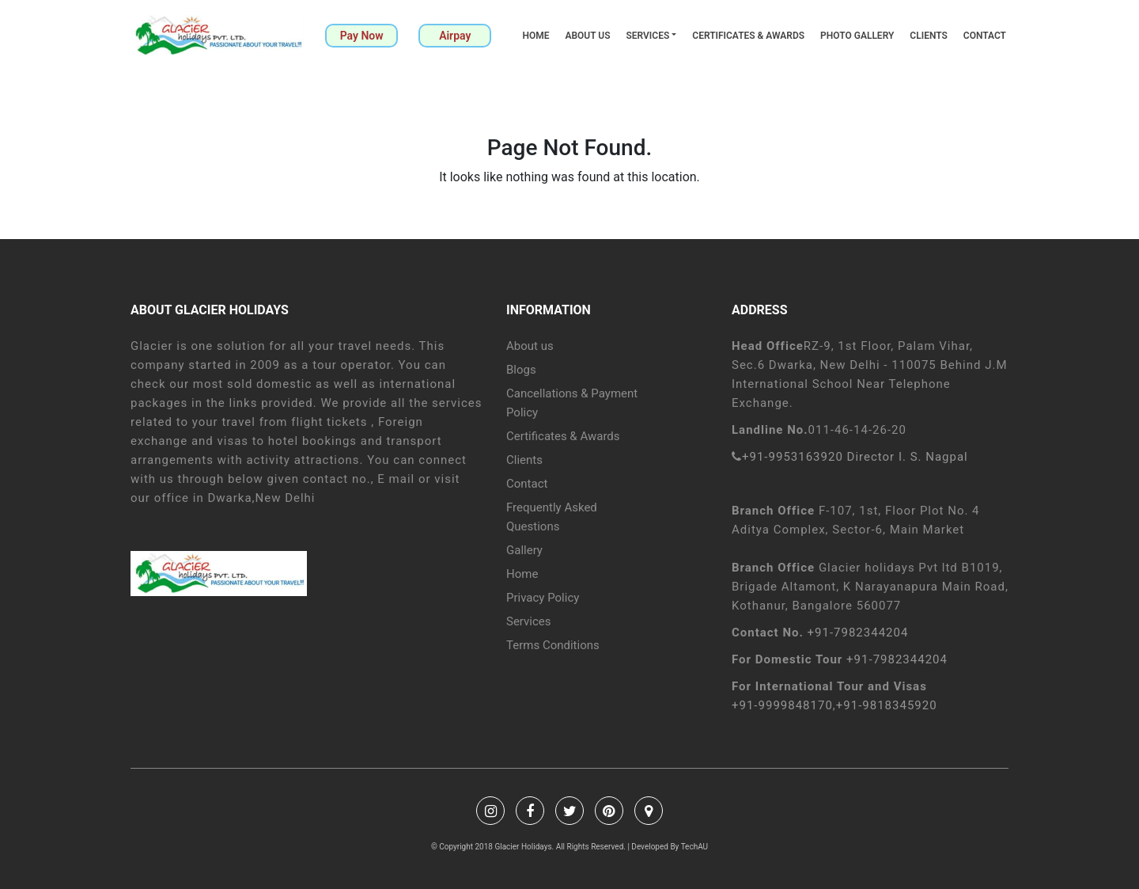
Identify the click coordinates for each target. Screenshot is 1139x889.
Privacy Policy (542, 598)
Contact (984, 35)
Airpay (455, 35)
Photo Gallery (857, 35)
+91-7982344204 (858, 632)
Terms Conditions (553, 645)
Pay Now (362, 35)
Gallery (524, 550)
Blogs (521, 370)
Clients (928, 35)
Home (535, 35)
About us (587, 35)
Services (647, 35)
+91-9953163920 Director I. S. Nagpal (855, 457)
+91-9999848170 (782, 705)
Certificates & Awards (748, 35)
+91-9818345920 (886, 705)
